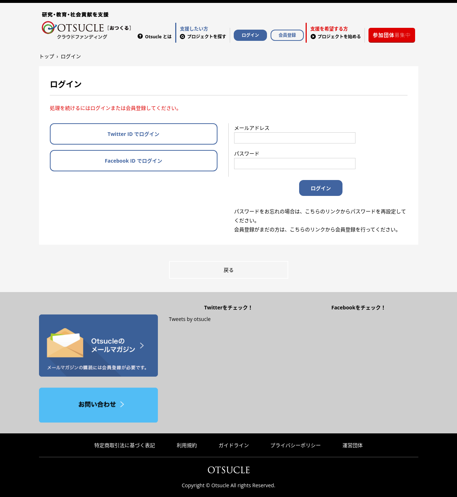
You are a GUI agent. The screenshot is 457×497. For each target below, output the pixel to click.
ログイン (250, 35)
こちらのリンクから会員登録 (322, 229)
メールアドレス (252, 127)
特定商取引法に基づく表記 (124, 445)
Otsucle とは (158, 37)
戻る (229, 269)
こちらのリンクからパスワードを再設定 (350, 211)
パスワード (246, 153)
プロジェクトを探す (203, 32)
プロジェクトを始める (335, 32)
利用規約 (187, 445)
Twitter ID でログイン (133, 133)
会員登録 (287, 35)
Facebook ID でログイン (133, 160)
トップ (46, 56)
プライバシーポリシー (295, 445)
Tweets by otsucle (190, 319)
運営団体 (352, 445)
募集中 (392, 34)
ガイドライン (234, 445)
